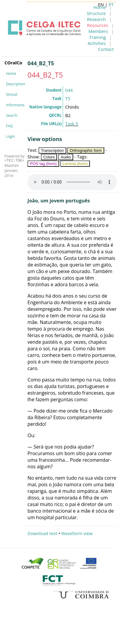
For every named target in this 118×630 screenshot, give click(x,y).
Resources (97, 25)
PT (111, 4)
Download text (42, 533)
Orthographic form (86, 150)
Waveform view (77, 533)
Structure (96, 13)
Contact (106, 49)
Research (96, 19)
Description (15, 84)
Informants (15, 104)
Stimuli (11, 94)
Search (11, 115)
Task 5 (71, 124)
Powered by (14, 158)
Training (97, 37)
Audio (66, 157)
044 (69, 90)
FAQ (9, 125)
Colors (49, 157)
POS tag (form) (43, 163)
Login (10, 136)
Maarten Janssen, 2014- (11, 170)
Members (98, 31)
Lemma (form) (75, 163)
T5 (67, 99)
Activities (97, 43)
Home (11, 73)
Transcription (52, 150)
